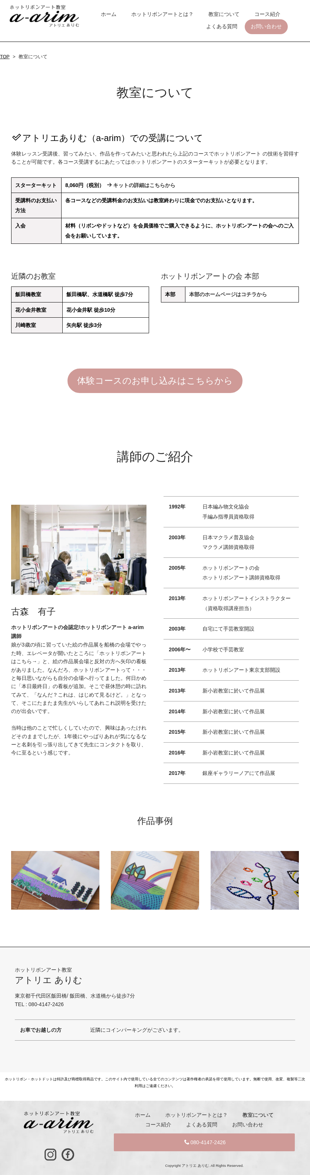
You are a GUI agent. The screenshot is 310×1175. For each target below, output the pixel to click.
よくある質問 (221, 26)
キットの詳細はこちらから (141, 185)
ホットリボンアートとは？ (162, 14)
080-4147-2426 (205, 1142)
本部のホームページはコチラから (228, 294)
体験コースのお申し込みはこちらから (155, 381)
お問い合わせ (266, 26)
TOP (5, 56)
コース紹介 (267, 14)
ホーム (108, 14)
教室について (224, 14)
